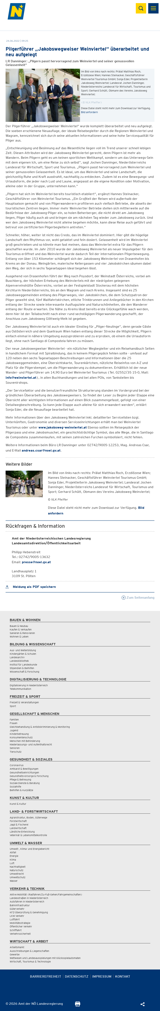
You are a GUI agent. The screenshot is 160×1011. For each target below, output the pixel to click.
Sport (13, 706)
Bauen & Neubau (19, 626)
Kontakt (122, 976)
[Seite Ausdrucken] (77, 1005)
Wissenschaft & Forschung (24, 671)
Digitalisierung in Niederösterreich (29, 685)
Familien (14, 719)
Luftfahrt (15, 919)
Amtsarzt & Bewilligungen (24, 768)
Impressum (101, 976)
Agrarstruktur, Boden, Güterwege (28, 817)
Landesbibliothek (19, 660)
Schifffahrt (15, 930)
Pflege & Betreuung (20, 779)
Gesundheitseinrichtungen (24, 772)
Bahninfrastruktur (20, 905)
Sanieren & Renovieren (22, 633)
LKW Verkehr (17, 915)
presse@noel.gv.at (36, 562)
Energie (14, 855)
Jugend (14, 730)
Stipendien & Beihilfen (22, 668)
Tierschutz (15, 751)
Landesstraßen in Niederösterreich (29, 898)
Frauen (13, 723)
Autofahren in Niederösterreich (27, 901)
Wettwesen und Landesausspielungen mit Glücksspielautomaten (45, 958)
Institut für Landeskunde (23, 664)
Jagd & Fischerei (19, 824)
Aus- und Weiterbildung (23, 650)
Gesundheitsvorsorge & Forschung (29, 776)
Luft (12, 863)
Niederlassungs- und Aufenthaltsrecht (31, 744)
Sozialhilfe (15, 786)
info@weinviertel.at (21, 378)
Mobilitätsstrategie (20, 922)
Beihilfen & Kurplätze (21, 790)
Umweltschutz (17, 877)
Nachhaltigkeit (17, 866)
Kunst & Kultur (18, 803)
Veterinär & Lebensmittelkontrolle (28, 835)
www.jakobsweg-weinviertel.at (62, 427)
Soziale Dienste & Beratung (25, 783)
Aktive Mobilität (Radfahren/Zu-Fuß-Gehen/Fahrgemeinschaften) (46, 894)
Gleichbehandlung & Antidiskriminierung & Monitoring (40, 726)
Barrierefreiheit (45, 976)
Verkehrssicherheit (20, 933)
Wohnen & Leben (19, 636)
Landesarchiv (17, 657)
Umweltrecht (17, 873)
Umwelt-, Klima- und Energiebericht (29, 848)
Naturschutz (16, 870)
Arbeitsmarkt (17, 947)
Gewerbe (14, 954)
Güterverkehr (17, 908)
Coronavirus (17, 765)
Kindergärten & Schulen (23, 653)
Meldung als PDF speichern (31, 587)
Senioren (15, 748)
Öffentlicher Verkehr (21, 926)
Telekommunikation (20, 688)
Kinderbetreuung (19, 733)
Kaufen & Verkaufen (21, 629)
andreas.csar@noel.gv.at (41, 450)
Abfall (13, 852)
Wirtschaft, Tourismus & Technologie (30, 961)
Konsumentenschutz (21, 737)
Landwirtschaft (18, 828)
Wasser (14, 880)
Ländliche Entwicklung (22, 831)
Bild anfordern (89, 112)
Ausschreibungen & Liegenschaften (29, 950)
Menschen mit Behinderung (25, 740)
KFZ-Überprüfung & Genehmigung (29, 912)
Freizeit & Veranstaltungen (24, 702)
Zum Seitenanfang (138, 598)
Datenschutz (76, 976)
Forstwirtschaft (18, 821)
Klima (13, 859)
